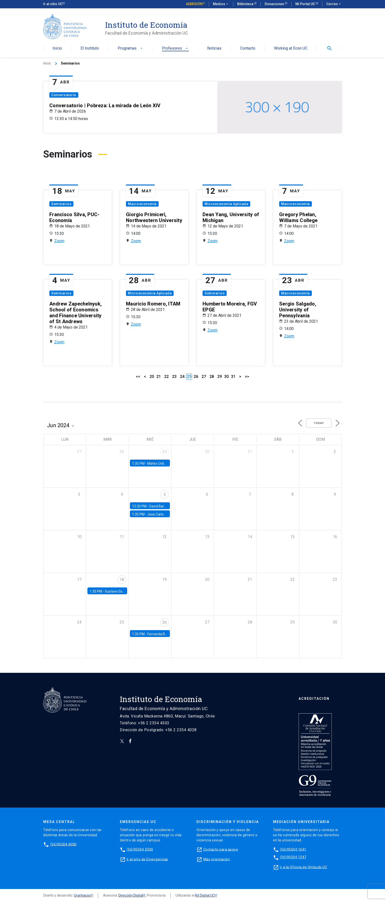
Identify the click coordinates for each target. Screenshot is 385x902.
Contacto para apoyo (220, 849)
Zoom (59, 241)
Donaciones (275, 4)
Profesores (175, 48)
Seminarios (61, 204)
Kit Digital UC (205, 895)
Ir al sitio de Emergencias (147, 859)
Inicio (57, 48)
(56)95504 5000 (140, 849)
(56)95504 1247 (293, 857)
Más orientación (216, 859)
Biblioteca (245, 4)
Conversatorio (63, 95)
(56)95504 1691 (293, 849)
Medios (221, 4)
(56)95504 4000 (63, 844)
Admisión (194, 4)
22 (166, 376)
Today (319, 423)
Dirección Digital (130, 895)
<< (138, 376)
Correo (334, 4)
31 (233, 376)
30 (226, 376)
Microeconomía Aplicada (226, 204)
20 (152, 376)
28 (211, 376)
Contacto (247, 48)
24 (182, 376)
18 (122, 579)
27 (204, 376)
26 (196, 376)
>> (247, 376)
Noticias (214, 48)
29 (219, 376)
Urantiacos (82, 895)
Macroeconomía (142, 204)
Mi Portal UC (305, 4)
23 (174, 376)
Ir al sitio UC (52, 4)
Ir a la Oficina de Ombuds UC (303, 867)
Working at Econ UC (290, 48)
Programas (130, 48)
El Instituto (90, 48)
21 (158, 376)
